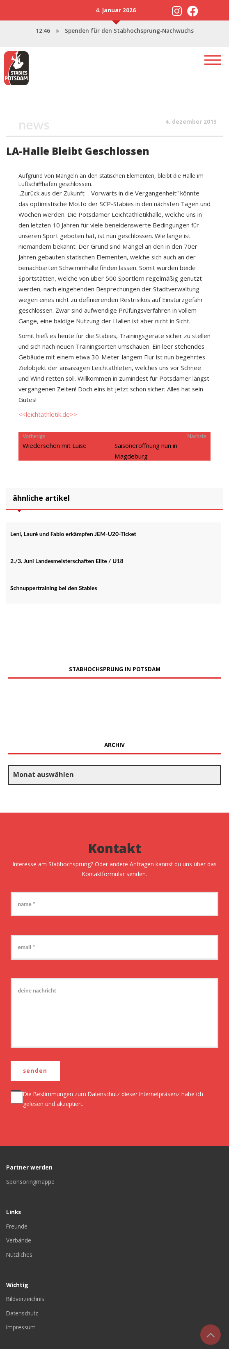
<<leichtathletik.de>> (47, 414)
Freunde (16, 1226)
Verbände (18, 1240)
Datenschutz (104, 1094)
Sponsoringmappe (30, 1181)
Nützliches (19, 1254)
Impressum (21, 1327)
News (33, 124)
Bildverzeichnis (25, 1299)
